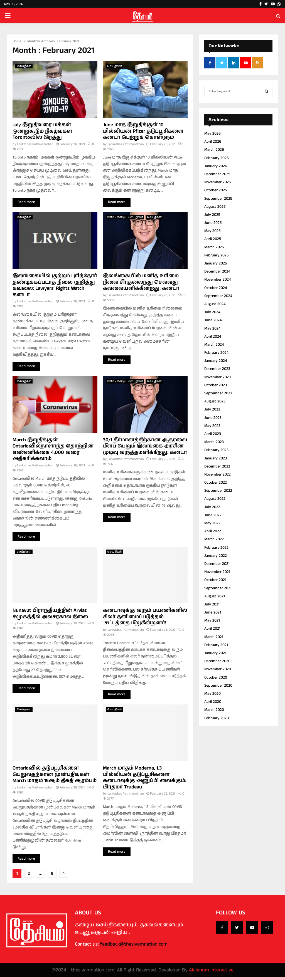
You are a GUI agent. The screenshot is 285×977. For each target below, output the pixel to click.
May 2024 (212, 328)
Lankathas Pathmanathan (35, 144)
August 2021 (214, 596)
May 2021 (212, 620)
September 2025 (218, 198)
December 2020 (217, 661)
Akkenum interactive (211, 970)
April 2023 (212, 434)
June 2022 (213, 515)
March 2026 (214, 149)
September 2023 (218, 393)
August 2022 (214, 498)
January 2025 (215, 263)
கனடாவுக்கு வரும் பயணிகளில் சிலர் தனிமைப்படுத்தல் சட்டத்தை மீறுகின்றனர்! (145, 617)
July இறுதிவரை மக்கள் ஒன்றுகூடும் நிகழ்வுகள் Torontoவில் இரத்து (42, 131)
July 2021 (212, 604)
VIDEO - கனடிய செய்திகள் (125, 217)
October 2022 (215, 482)
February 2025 (216, 255)
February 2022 (216, 547)
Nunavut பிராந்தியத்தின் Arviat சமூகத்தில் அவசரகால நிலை (50, 613)
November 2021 (217, 572)
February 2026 (216, 158)
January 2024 (215, 360)
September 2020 (218, 685)
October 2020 (215, 677)
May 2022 (212, 523)
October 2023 (215, 385)
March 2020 (214, 710)
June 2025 (213, 223)
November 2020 (217, 669)
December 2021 (217, 564)
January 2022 (215, 555)
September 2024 (218, 296)
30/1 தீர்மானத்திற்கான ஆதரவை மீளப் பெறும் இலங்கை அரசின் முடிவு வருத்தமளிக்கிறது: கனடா (145, 446)
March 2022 (214, 539)
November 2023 (217, 377)
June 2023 (213, 418)
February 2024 (216, 352)
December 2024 (217, 271)
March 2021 (213, 637)
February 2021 (216, 645)
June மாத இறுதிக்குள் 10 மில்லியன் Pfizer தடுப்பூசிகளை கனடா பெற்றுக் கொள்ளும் (143, 131)
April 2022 (212, 531)
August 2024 (214, 304)
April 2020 (212, 701)
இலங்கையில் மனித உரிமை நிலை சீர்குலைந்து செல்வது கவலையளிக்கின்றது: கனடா (141, 282)
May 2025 (212, 231)
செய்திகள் (24, 66)
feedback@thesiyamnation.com (134, 944)
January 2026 (215, 166)
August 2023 (214, 401)
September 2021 (218, 588)
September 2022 (218, 490)
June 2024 (213, 320)
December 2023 (217, 369)
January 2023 (215, 458)
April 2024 (212, 336)
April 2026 (212, 141)
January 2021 (215, 653)
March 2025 (214, 247)
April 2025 (212, 239)
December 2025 (217, 174)
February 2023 (216, 450)
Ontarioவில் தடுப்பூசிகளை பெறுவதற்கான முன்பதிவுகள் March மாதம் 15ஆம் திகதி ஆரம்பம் (55, 774)
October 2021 (215, 580)
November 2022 (217, 474)
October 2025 (215, 190)
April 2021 (212, 628)
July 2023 (212, 409)
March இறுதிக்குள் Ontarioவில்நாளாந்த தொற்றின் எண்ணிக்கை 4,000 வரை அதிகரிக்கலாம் (53, 449)
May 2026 (212, 133)
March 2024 (214, 344)
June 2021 (212, 612)
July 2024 (212, 312)
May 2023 (212, 426)
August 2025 (214, 206)
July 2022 (212, 507)
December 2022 (217, 466)
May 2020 (212, 693)
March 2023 (214, 442)
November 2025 (217, 182)
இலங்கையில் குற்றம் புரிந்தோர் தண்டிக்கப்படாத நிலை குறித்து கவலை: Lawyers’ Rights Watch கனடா (55, 285)
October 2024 (215, 288)
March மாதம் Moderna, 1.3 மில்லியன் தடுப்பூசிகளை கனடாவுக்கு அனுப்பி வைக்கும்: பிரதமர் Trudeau (144, 778)
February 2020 (216, 718)
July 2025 (212, 214)
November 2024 (217, 279)
